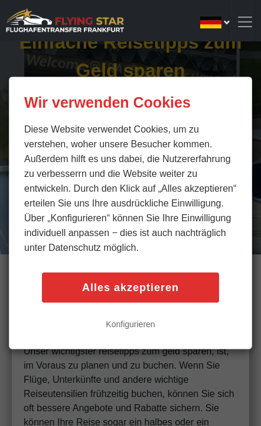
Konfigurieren (130, 324)
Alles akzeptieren (130, 287)
